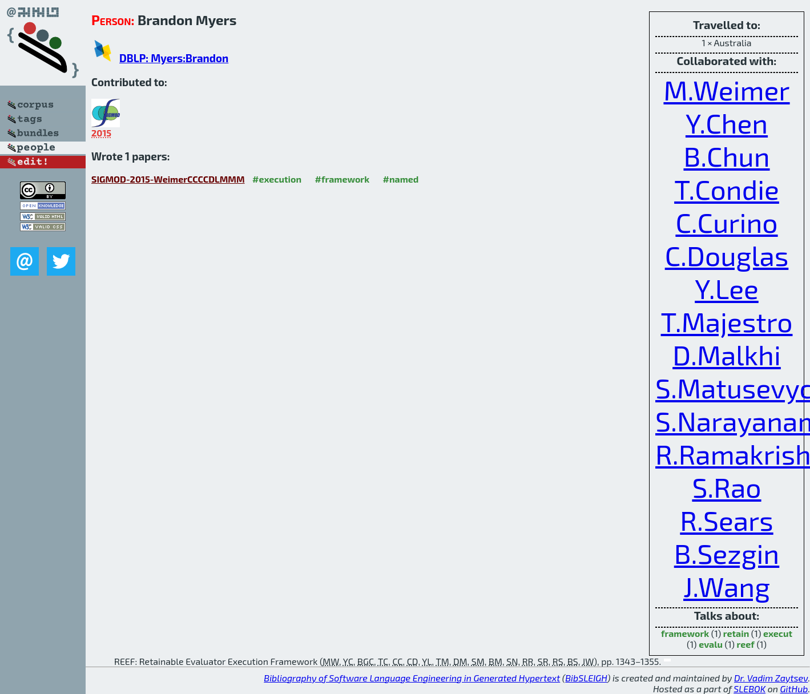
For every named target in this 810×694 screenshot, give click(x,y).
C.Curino (726, 222)
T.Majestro (727, 321)
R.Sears (726, 519)
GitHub (794, 688)
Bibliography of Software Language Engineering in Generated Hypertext (412, 677)
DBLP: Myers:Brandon (173, 57)
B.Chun (726, 155)
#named (401, 179)
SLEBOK (749, 688)
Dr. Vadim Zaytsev (771, 677)
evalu (711, 644)
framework (685, 633)
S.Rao (726, 486)
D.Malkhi (726, 354)
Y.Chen (727, 122)
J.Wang (726, 586)
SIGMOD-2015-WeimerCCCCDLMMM (168, 179)
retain (736, 633)
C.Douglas (727, 255)
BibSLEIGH (586, 677)
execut (777, 633)
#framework (342, 179)
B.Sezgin (727, 553)
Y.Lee (727, 288)
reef (746, 644)
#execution (276, 179)
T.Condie (726, 188)
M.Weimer (726, 89)
